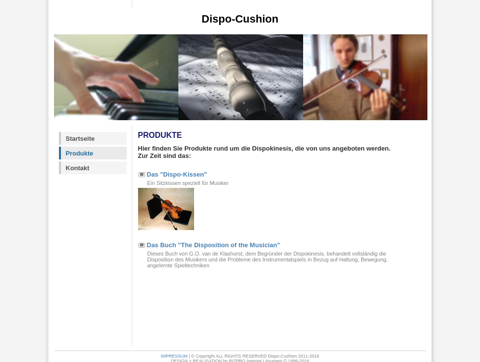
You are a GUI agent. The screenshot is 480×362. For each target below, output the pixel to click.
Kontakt (77, 168)
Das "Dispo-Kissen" (177, 174)
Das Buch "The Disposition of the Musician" (214, 245)
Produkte (79, 153)
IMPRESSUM (174, 356)
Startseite (80, 138)
